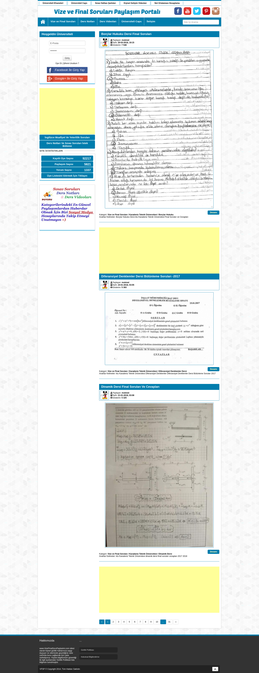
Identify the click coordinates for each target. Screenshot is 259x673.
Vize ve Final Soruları (118, 214)
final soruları (163, 556)
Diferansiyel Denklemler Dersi (173, 371)
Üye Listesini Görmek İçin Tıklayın (67, 175)
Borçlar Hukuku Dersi (125, 217)
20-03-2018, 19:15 (126, 42)
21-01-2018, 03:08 (126, 395)
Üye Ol (59, 63)
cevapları (173, 556)
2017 (213, 373)
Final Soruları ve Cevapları (176, 217)
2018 (185, 556)
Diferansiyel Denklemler (156, 373)
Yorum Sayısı (64, 169)
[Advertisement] (67, 111)
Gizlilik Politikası (87, 650)
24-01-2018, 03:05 (126, 285)
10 (157, 622)
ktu (136, 217)
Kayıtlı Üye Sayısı (63, 158)
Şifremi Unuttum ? (71, 63)
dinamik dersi (151, 556)
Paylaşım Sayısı (64, 164)
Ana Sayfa (43, 21)
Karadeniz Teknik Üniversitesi (143, 214)
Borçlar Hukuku (166, 214)
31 (169, 622)
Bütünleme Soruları (202, 373)
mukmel (125, 40)
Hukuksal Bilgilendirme (90, 657)
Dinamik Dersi (165, 554)
